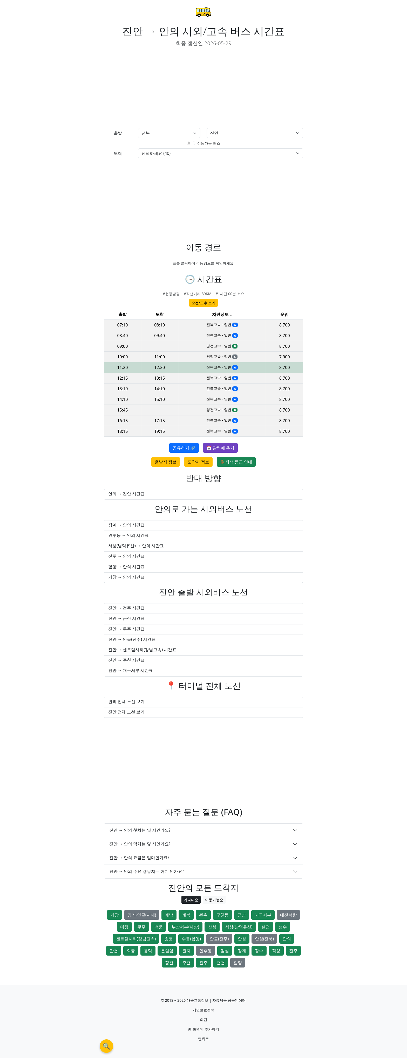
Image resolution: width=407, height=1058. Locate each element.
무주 (141, 927)
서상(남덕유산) (239, 927)
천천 (220, 962)
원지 (186, 950)
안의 (287, 939)
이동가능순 (214, 899)
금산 (242, 915)
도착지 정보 (198, 462)
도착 (118, 153)
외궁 (131, 950)
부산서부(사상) (185, 927)
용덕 (148, 950)
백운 (158, 927)
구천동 (222, 915)
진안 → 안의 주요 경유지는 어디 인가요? (146, 871)
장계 (242, 950)
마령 (124, 927)
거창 (114, 915)
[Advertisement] (151, 87)
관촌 (203, 915)
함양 (238, 962)
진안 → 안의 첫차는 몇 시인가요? (140, 830)
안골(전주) (219, 939)
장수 (259, 950)
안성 (242, 939)
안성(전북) (264, 939)
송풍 (169, 939)
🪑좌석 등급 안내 (236, 462)
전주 (293, 950)
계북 (186, 915)
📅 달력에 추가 (220, 448)
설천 (265, 927)
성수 (283, 927)
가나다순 (191, 899)
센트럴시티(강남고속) (136, 939)
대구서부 (263, 915)
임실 (225, 950)
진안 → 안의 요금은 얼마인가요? (139, 857)
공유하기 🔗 (184, 448)
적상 (276, 950)
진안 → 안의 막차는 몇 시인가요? (140, 844)
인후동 (205, 950)
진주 (203, 962)
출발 (118, 133)
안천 (114, 950)
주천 (186, 962)
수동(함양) (191, 939)
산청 (212, 927)
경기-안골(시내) (141, 915)
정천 (169, 962)
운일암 (167, 950)
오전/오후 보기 (204, 302)
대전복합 (288, 915)
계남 (169, 915)
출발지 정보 (166, 462)
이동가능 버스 (208, 143)
